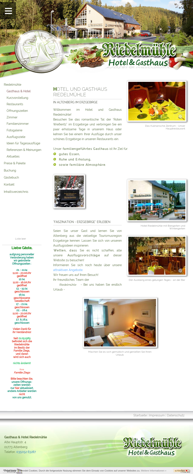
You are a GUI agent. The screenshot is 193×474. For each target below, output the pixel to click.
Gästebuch (11, 177)
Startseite (140, 415)
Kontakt (9, 184)
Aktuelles (13, 156)
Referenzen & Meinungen (24, 150)
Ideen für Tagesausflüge (23, 143)
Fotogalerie (14, 130)
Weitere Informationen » (153, 470)
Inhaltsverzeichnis (16, 191)
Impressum (157, 415)
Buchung (10, 170)
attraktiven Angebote (68, 270)
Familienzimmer (18, 123)
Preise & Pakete (15, 163)
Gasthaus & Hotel (19, 91)
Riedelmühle (12, 84)
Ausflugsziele (16, 137)
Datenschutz (175, 415)
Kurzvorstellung (17, 97)
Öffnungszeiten (17, 110)
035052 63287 (26, 452)
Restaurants (15, 104)
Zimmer (12, 117)
